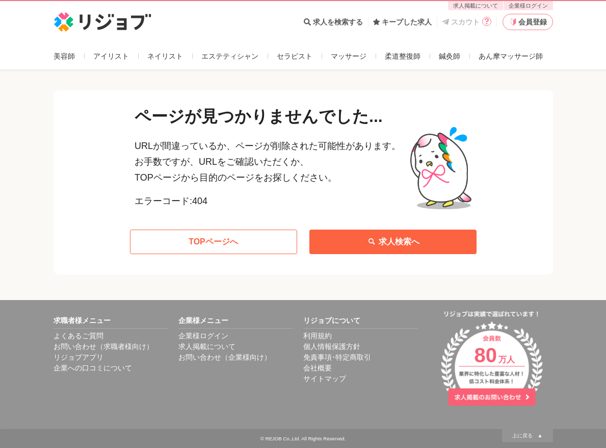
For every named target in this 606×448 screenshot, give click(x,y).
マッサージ (348, 56)
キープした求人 (402, 22)
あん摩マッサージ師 (511, 56)
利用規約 (317, 336)
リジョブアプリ (78, 357)
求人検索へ (392, 241)
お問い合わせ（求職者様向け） (103, 346)
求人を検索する (333, 22)
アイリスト (111, 56)
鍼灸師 (449, 56)
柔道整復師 (402, 56)
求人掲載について (475, 6)
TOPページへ (213, 241)
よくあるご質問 (78, 336)
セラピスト (294, 56)
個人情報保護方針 (331, 346)
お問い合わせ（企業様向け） (224, 357)
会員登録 (527, 22)
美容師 (64, 56)
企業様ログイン (528, 6)
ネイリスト (165, 56)
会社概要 (317, 368)
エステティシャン (229, 56)
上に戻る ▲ (527, 435)
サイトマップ (324, 379)
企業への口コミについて (93, 368)
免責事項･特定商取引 (337, 357)
